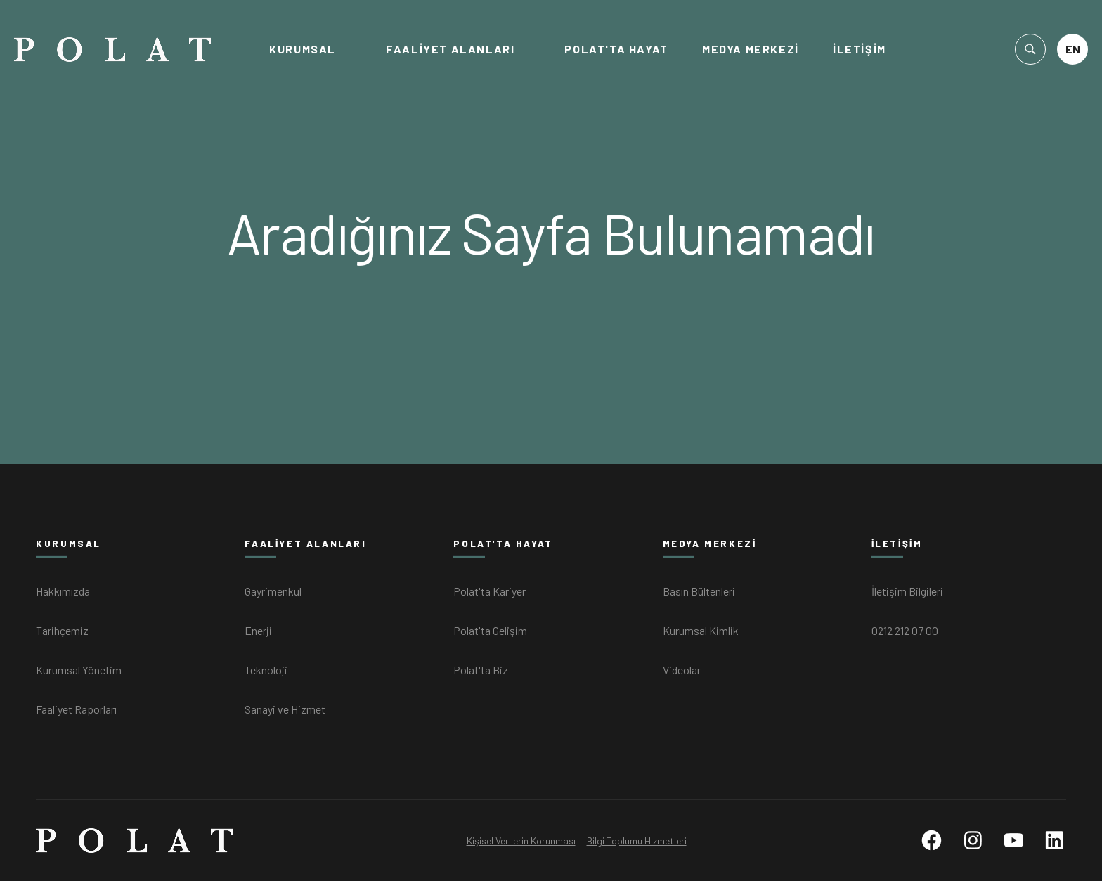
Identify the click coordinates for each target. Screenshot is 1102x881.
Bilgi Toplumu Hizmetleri (637, 841)
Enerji (258, 630)
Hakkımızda (63, 591)
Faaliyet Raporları (76, 709)
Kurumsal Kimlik (701, 630)
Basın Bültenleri (699, 591)
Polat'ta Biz (480, 669)
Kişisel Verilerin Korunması (521, 841)
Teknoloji (266, 669)
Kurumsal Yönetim (79, 669)
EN (1072, 49)
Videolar (682, 669)
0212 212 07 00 (904, 630)
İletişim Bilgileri (907, 591)
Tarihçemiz (62, 630)
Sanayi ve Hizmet (285, 709)
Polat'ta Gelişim (490, 630)
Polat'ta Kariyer (489, 591)
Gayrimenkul (273, 591)
